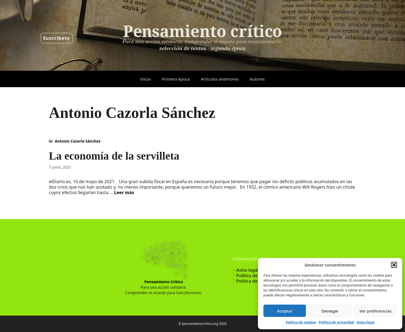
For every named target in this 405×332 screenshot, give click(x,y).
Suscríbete (56, 38)
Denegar (330, 311)
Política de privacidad (336, 322)
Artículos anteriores (220, 79)
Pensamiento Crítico (163, 281)
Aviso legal (365, 322)
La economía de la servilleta (114, 156)
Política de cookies (301, 322)
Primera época (176, 79)
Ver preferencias (375, 311)
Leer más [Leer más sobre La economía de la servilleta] (124, 192)
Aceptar (284, 311)
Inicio (145, 79)
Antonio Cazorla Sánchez (77, 141)
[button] (394, 265)
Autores (257, 79)
